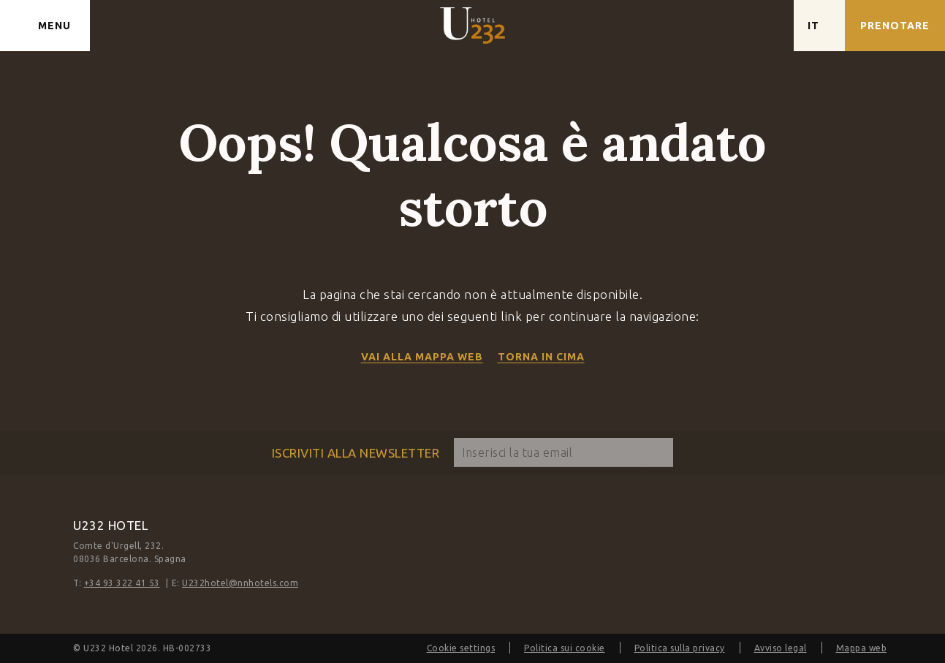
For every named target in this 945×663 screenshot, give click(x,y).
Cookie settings (461, 648)
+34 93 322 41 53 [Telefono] (122, 583)
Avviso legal (780, 648)
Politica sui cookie (564, 648)
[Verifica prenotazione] (895, 25)
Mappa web (861, 648)
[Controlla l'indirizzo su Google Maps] (768, 25)
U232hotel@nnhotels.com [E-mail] (240, 583)
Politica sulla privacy (679, 648)
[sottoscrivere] (658, 452)
